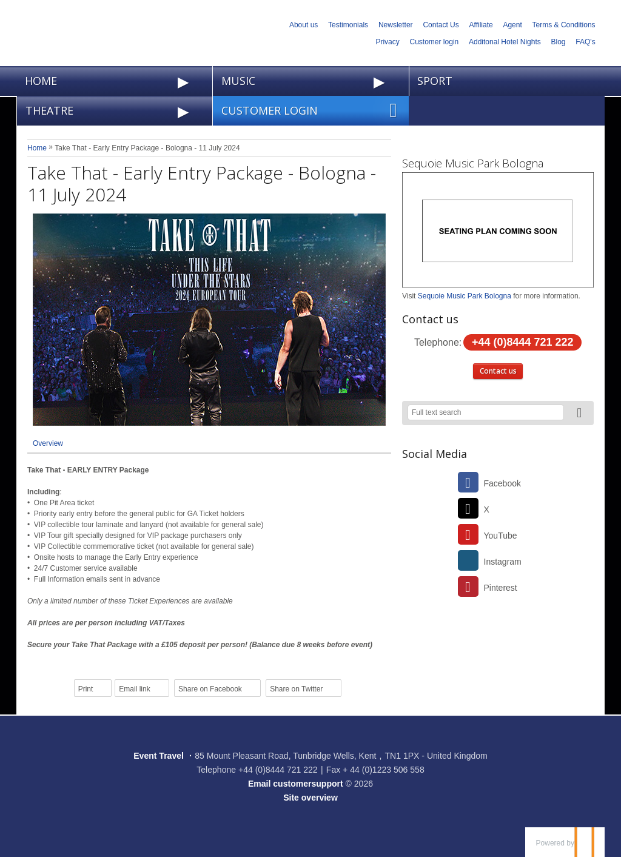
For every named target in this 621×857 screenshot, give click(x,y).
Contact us (498, 371)
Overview (48, 443)
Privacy (387, 42)
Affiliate (481, 25)
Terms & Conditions (564, 25)
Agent (512, 25)
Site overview (310, 797)
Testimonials (348, 25)
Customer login (434, 42)
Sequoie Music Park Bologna (472, 163)
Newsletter (395, 25)
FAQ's (585, 42)
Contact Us (440, 25)
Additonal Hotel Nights (505, 42)
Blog (558, 42)
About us (303, 25)
